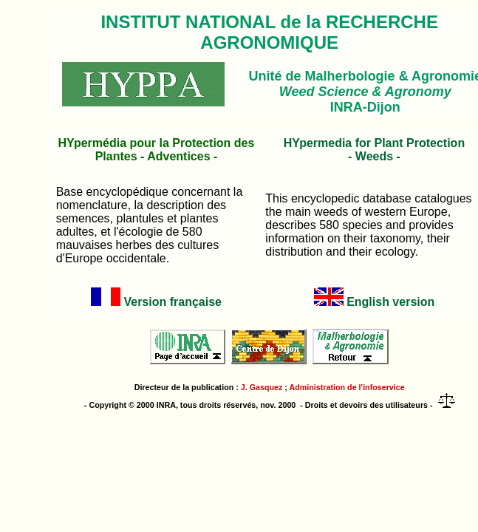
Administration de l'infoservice (347, 387)
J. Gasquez (262, 387)
